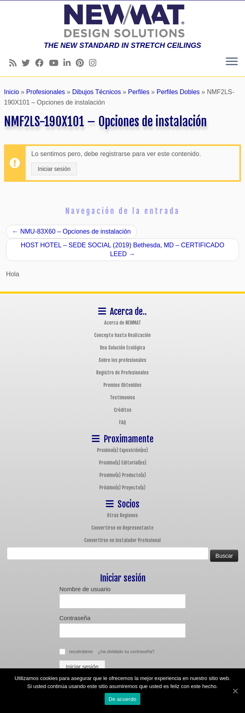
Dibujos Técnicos (96, 91)
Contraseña (75, 617)
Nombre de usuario (85, 589)
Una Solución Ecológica (122, 348)
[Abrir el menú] (232, 62)
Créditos (123, 410)
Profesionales (45, 91)
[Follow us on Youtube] (56, 63)
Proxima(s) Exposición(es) (122, 450)
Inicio (11, 91)
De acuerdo (123, 699)
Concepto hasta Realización (122, 335)
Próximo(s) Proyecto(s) (122, 488)
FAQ (122, 422)
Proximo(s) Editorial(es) (122, 463)
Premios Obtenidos (122, 385)
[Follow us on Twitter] (28, 63)
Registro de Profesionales (122, 373)
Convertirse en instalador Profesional (122, 540)
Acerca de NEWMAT (122, 323)
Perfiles (138, 91)
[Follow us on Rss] (15, 63)
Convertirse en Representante (122, 528)
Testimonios (122, 398)
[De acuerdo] (235, 691)
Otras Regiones (122, 515)
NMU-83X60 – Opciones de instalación (71, 231)
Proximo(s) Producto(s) (122, 475)
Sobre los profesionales (122, 360)
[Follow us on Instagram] (95, 63)
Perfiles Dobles (178, 91)
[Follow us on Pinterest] (82, 63)
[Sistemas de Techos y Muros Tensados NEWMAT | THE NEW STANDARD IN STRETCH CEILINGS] (122, 20)
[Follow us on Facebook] (42, 63)
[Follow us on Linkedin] (69, 63)
